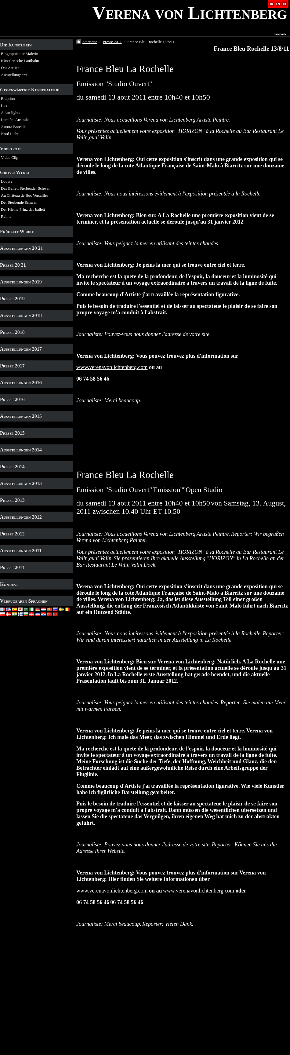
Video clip (10, 148)
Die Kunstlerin (16, 44)
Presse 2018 (12, 332)
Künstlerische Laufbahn (20, 60)
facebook (280, 34)
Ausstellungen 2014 (21, 449)
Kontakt (9, 584)
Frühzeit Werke (17, 231)
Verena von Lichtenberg (189, 13)
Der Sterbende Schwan (19, 202)
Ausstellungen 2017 (21, 349)
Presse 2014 (12, 466)
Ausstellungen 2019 (21, 281)
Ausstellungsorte (14, 74)
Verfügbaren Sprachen (24, 601)
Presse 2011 (12, 567)
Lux (4, 105)
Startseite (89, 41)
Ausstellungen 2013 (21, 483)
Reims (6, 216)
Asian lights (10, 112)
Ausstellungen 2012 (21, 517)
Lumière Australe (15, 119)
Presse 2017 (12, 365)
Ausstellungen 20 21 (21, 248)
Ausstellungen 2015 (21, 416)
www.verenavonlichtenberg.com (111, 367)
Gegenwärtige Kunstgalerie (29, 89)
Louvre (7, 181)
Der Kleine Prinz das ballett (23, 209)
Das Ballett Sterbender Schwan (25, 188)
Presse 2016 (12, 399)
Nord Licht (9, 133)
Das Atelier (10, 67)
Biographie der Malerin (19, 53)
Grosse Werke (15, 172)
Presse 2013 (12, 500)
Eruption (8, 98)
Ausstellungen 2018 (21, 315)
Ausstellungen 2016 (21, 382)
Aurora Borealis (13, 126)
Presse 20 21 (13, 265)
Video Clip (9, 157)
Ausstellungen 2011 (21, 550)
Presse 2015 (12, 433)
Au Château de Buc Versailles (24, 195)
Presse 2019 (12, 298)
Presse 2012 (12, 533)
